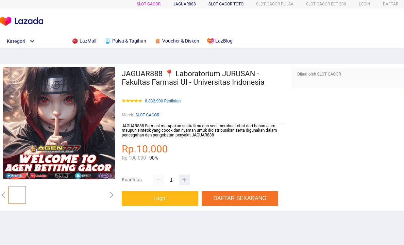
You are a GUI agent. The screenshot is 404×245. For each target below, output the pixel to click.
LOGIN (364, 4)
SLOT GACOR (149, 4)
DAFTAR (390, 4)
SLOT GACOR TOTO (225, 4)
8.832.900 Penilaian (163, 101)
